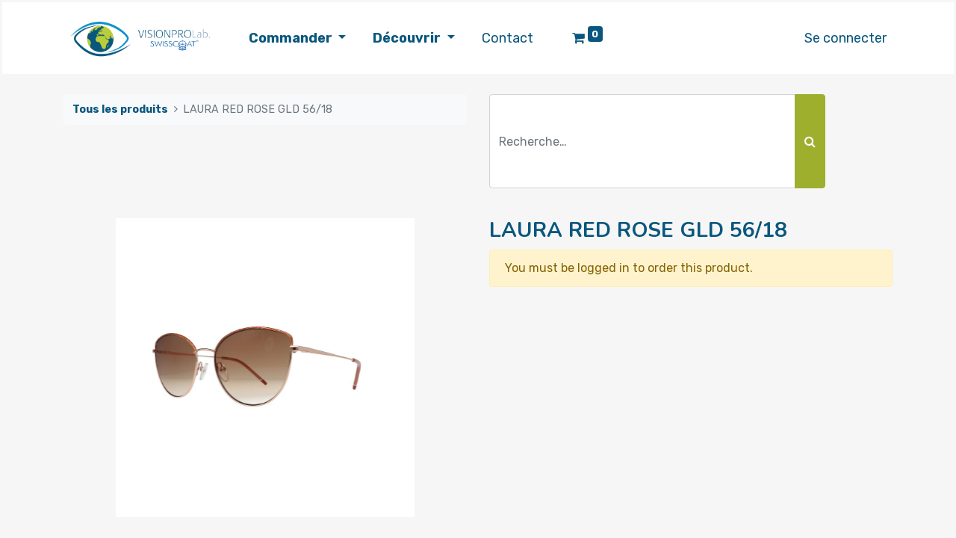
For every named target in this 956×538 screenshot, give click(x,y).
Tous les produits (120, 109)
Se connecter (845, 38)
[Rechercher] (810, 141)
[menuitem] (507, 38)
